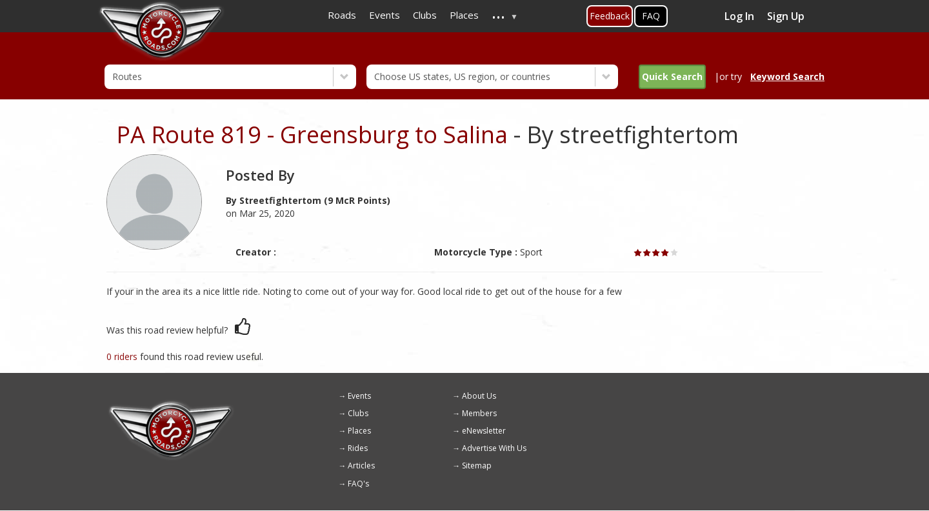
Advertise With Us (494, 448)
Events (359, 395)
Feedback (610, 16)
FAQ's (358, 483)
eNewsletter (484, 430)
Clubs (358, 413)
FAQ (651, 16)
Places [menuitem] (464, 14)
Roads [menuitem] (342, 14)
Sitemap (477, 465)
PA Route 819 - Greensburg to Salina (312, 134)
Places (359, 430)
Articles (361, 465)
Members (479, 413)
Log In (739, 16)
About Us (479, 395)
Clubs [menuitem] (425, 14)
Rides (358, 448)
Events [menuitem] (384, 14)
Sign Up (785, 16)
